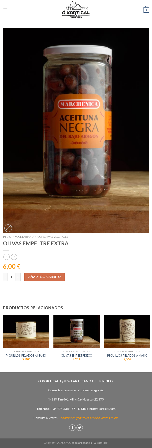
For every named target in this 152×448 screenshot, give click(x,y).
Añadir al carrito (44, 276)
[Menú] (5, 10)
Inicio (7, 236)
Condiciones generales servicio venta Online (88, 418)
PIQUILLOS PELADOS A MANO (26, 355)
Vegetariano (24, 236)
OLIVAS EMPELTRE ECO (76, 355)
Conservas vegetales (52, 236)
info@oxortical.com (102, 408)
